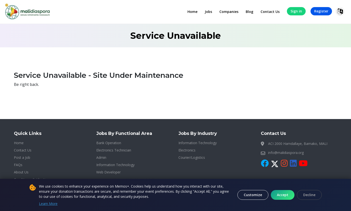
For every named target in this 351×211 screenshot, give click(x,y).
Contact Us (270, 11)
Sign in (296, 11)
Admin (101, 157)
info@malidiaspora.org (286, 152)
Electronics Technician (113, 150)
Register (321, 11)
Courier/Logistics (191, 157)
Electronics (186, 150)
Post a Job (22, 157)
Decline (309, 194)
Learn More (48, 203)
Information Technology (115, 164)
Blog (249, 11)
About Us (21, 172)
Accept (282, 194)
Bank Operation (108, 143)
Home (192, 11)
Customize (253, 194)
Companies (228, 11)
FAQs (18, 164)
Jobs (208, 11)
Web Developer (108, 172)
